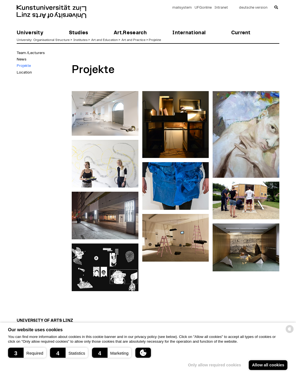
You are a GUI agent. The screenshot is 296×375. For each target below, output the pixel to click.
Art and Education (104, 40)
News (21, 59)
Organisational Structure (51, 40)
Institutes (80, 40)
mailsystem (182, 7)
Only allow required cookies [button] (214, 365)
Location (24, 72)
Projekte (155, 40)
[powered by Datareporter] (289, 332)
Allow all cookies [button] (268, 365)
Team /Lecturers (31, 53)
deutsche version (253, 7)
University (24, 40)
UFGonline (203, 7)
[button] (27, 353)
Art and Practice (133, 40)
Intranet (221, 7)
